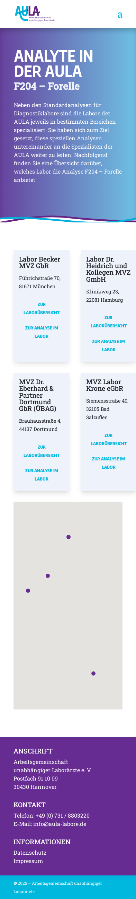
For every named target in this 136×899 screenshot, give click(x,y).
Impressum (28, 860)
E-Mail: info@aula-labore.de (49, 823)
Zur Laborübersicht (42, 308)
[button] (28, 591)
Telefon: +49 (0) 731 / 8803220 (51, 815)
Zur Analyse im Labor (41, 332)
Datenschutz (29, 852)
